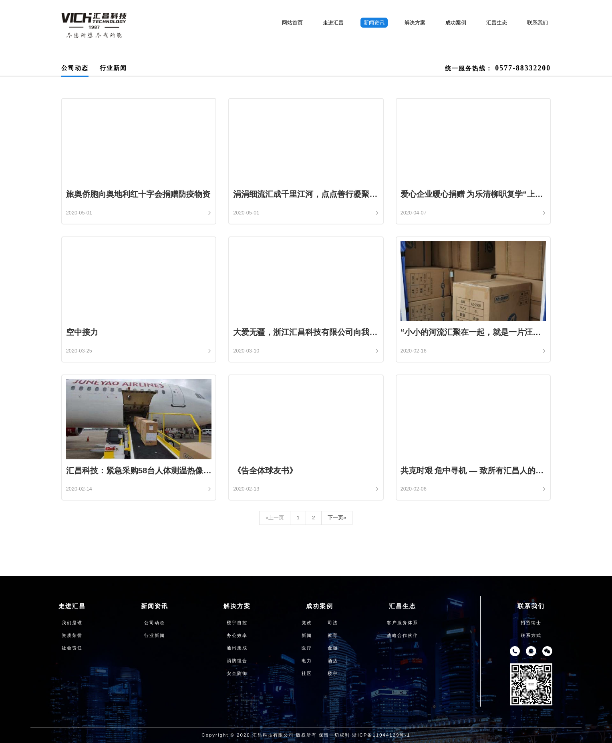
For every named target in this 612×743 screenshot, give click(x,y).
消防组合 (237, 660)
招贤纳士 (531, 622)
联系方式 (531, 635)
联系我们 (537, 23)
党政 (307, 622)
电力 (307, 660)
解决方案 (415, 23)
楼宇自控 (237, 622)
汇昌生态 (496, 23)
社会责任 (72, 647)
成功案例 (455, 23)
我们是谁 (72, 622)
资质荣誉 (72, 635)
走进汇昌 (333, 23)
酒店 (333, 660)
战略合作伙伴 (402, 635)
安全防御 (237, 673)
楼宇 (333, 673)
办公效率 (237, 635)
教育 (333, 635)
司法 (333, 622)
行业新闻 (113, 67)
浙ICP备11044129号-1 (381, 735)
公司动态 (75, 67)
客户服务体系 (402, 622)
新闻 (307, 635)
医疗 (307, 647)
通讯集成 (237, 647)
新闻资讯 (374, 23)
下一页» (337, 518)
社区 (307, 673)
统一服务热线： (498, 68)
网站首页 (292, 23)
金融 (333, 647)
